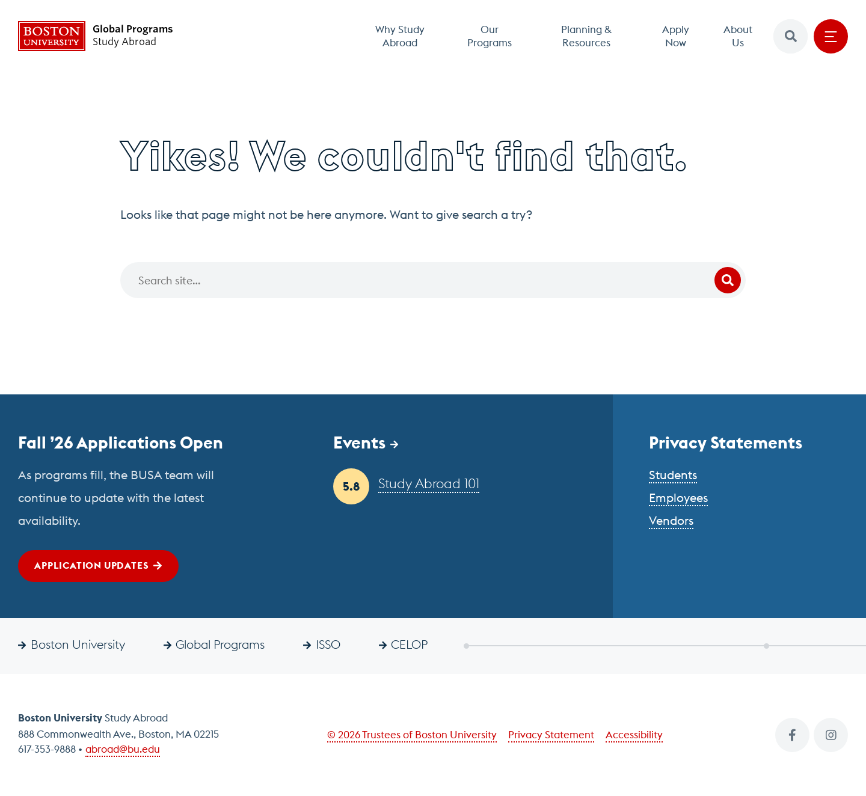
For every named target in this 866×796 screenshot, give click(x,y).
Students (673, 474)
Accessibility (634, 734)
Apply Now (675, 36)
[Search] (433, 280)
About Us (737, 36)
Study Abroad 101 (428, 483)
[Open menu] (831, 36)
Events (359, 442)
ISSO (328, 644)
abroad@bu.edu (122, 749)
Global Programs (220, 644)
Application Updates (91, 565)
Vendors (671, 520)
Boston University (78, 644)
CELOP (409, 644)
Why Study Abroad (400, 36)
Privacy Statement (551, 734)
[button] (790, 36)
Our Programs (489, 36)
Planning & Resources (586, 36)
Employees (678, 497)
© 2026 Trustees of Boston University (412, 734)
